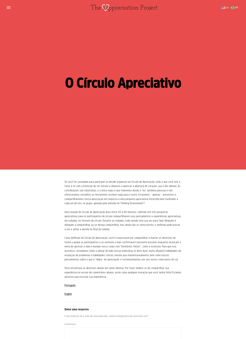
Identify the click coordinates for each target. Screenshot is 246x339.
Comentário (70, 324)
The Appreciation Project (123, 8)
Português (70, 285)
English (68, 294)
